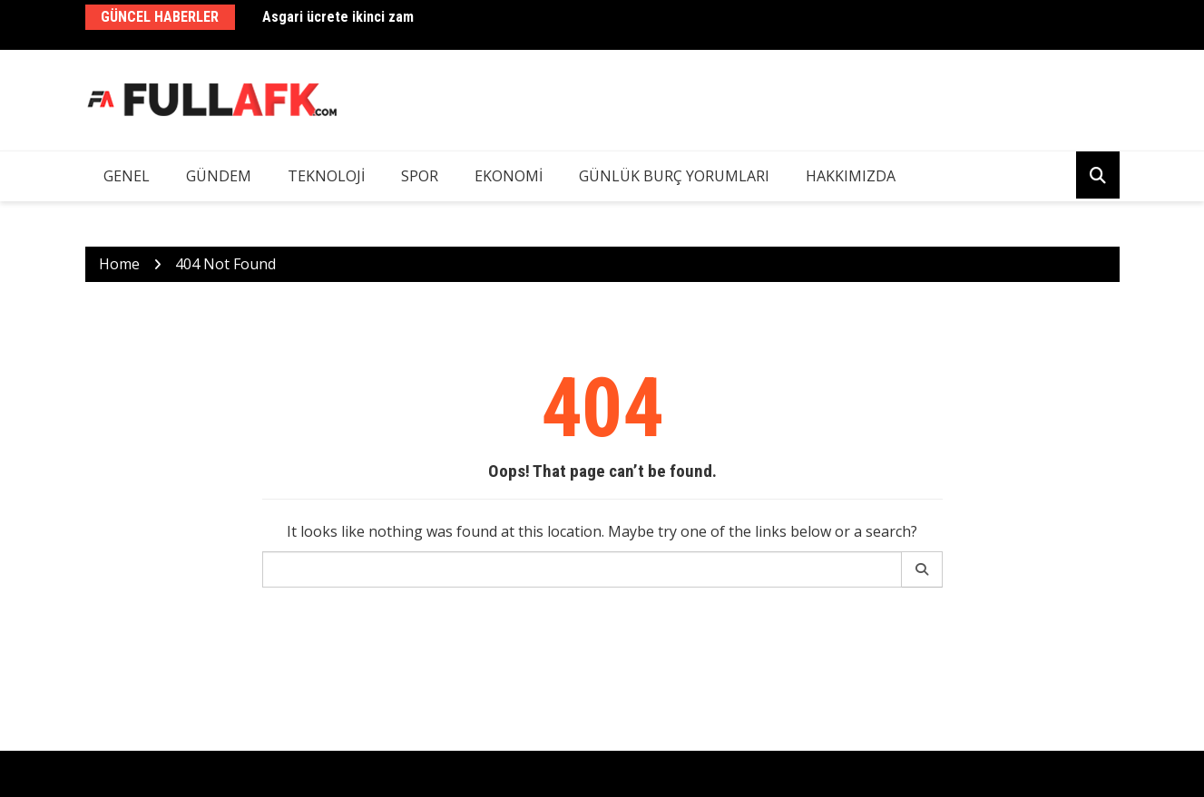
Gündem (218, 176)
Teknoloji (326, 176)
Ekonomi (509, 176)
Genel (126, 176)
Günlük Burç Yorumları (674, 176)
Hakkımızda (851, 176)
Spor (419, 176)
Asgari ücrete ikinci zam (338, 16)
